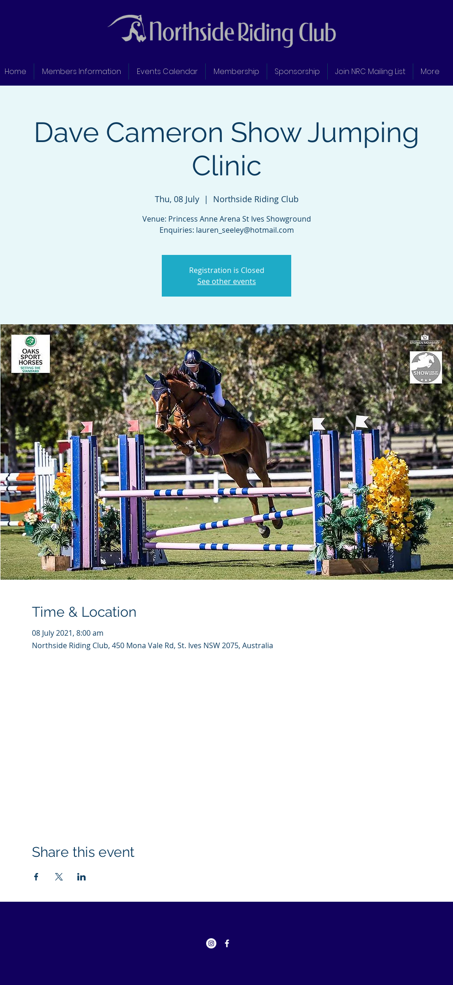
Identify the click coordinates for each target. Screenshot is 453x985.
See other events (226, 281)
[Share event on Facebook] (36, 876)
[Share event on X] (59, 876)
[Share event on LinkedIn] (81, 876)
